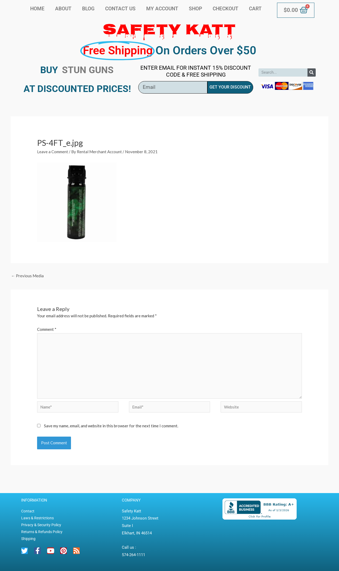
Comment (46, 329)
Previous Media (27, 275)
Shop (195, 9)
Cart (255, 9)
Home (37, 9)
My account (162, 9)
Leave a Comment (52, 151)
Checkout (225, 9)
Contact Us (120, 9)
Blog (88, 9)
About (63, 9)
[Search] (311, 72)
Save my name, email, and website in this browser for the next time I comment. (111, 425)
